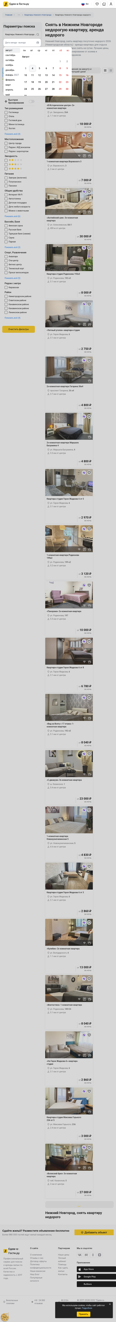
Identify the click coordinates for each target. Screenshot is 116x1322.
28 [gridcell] (53, 89)
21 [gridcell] (53, 82)
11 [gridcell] (32, 75)
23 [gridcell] (67, 82)
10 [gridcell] (25, 75)
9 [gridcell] (67, 68)
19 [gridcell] (39, 82)
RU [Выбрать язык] (84, 4)
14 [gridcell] (53, 75)
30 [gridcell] (67, 89)
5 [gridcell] (39, 68)
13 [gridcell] (46, 75)
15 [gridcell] (60, 75)
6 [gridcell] (46, 68)
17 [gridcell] (25, 82)
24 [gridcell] (25, 89)
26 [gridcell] (39, 89)
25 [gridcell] (32, 89)
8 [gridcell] (60, 68)
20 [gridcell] (46, 82)
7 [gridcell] (53, 68)
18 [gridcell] (32, 82)
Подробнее (87, 1308)
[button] (97, 4)
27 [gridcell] (46, 89)
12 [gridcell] (39, 75)
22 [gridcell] (60, 82)
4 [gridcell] (32, 68)
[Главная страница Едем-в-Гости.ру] (16, 4)
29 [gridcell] (60, 89)
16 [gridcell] (67, 75)
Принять (83, 1314)
